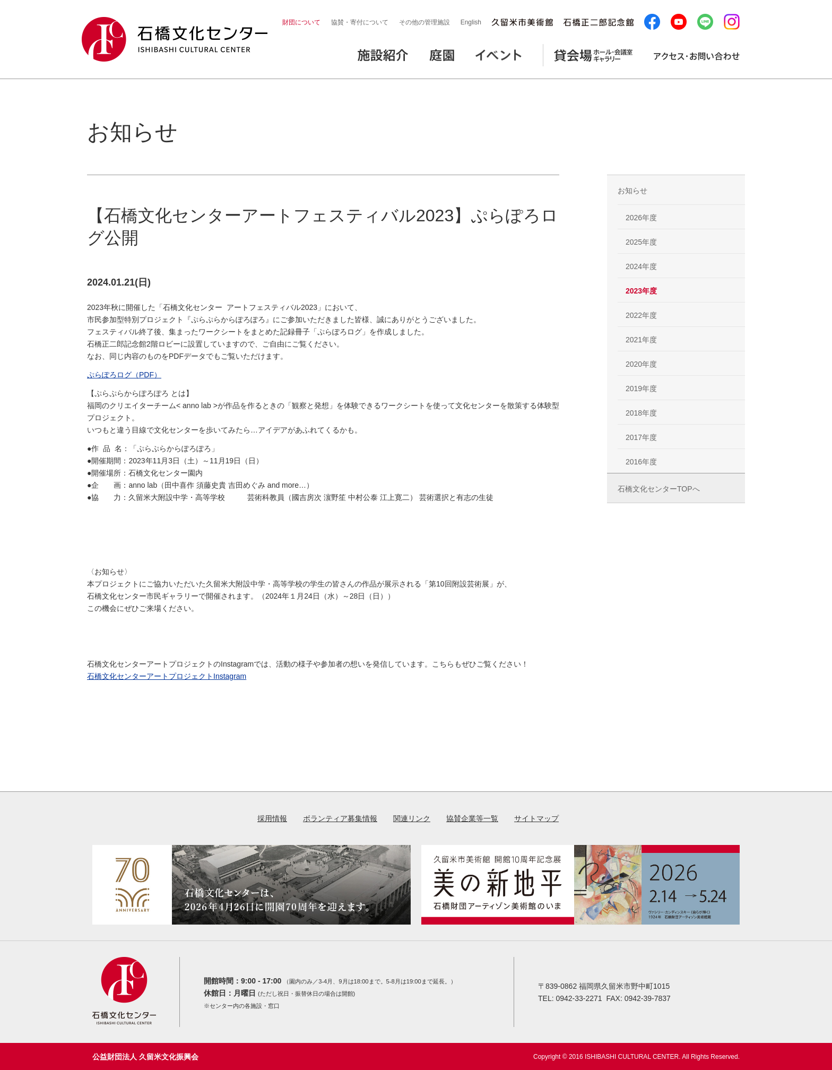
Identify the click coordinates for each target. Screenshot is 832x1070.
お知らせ (632, 190)
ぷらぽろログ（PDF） (124, 374)
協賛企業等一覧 (472, 818)
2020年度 (641, 364)
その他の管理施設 (424, 22)
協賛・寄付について (359, 22)
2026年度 (641, 217)
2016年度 (641, 462)
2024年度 (641, 266)
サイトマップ (536, 818)
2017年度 (641, 437)
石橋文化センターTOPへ (659, 489)
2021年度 (641, 339)
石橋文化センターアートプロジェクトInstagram (166, 676)
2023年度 (641, 291)
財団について (301, 22)
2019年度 (641, 388)
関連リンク (411, 818)
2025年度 (641, 242)
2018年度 (641, 413)
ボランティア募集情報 (340, 818)
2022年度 (641, 315)
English (471, 22)
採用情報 (272, 818)
